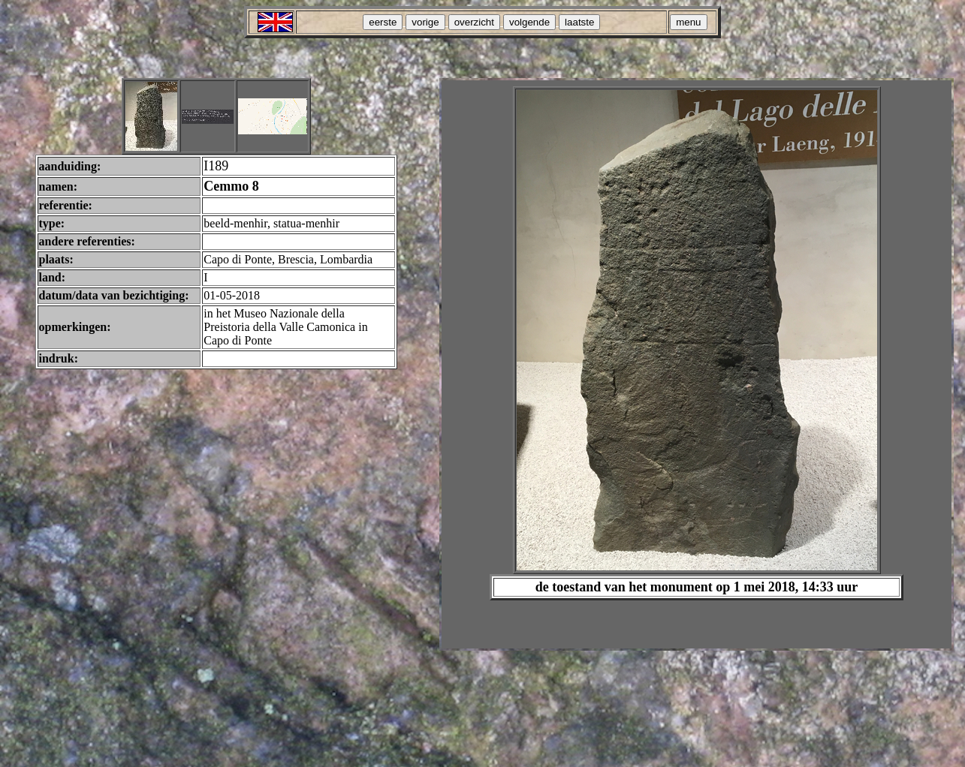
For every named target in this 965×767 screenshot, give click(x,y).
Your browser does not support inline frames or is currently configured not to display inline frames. (696, 364)
